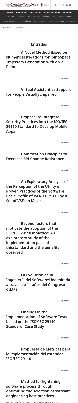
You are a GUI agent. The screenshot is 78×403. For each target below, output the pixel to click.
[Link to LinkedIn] (66, 5)
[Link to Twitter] (55, 5)
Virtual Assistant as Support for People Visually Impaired (38, 92)
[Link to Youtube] (70, 5)
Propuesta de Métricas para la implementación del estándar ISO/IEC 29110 (38, 354)
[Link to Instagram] (63, 5)
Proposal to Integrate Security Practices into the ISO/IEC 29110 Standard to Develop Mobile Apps (36, 124)
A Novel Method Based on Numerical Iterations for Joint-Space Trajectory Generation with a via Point (38, 59)
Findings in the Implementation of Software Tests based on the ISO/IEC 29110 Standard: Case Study (36, 319)
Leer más (64, 78)
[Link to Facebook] (59, 5)
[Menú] (46, 5)
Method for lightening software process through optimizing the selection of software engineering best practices (38, 388)
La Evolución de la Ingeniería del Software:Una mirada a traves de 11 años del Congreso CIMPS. (38, 282)
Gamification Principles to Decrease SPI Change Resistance (36, 156)
